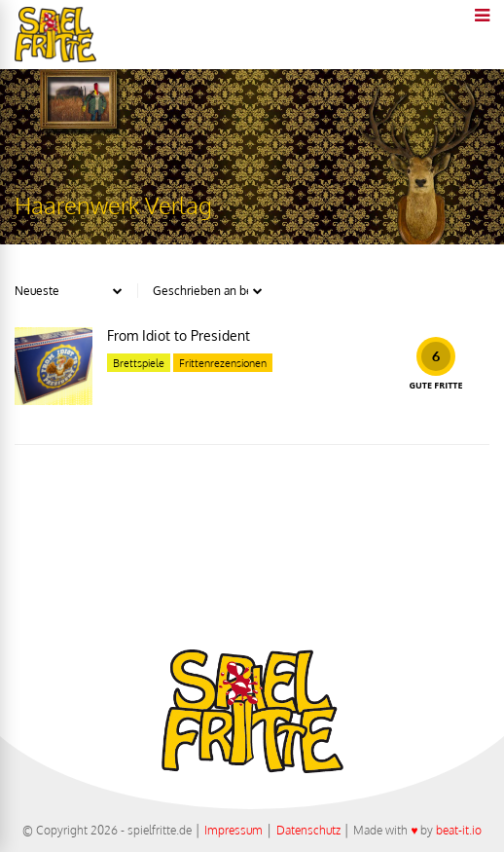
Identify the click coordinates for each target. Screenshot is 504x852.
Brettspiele (138, 363)
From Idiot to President (178, 335)
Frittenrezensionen (223, 363)
